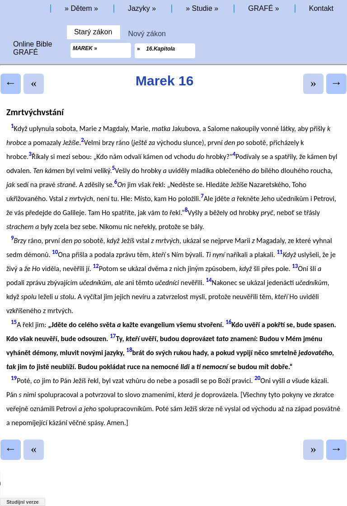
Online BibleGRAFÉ (32, 48)
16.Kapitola (160, 49)
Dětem (81, 8)
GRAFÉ (260, 8)
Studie (202, 8)
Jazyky (139, 8)
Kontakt (321, 8)
